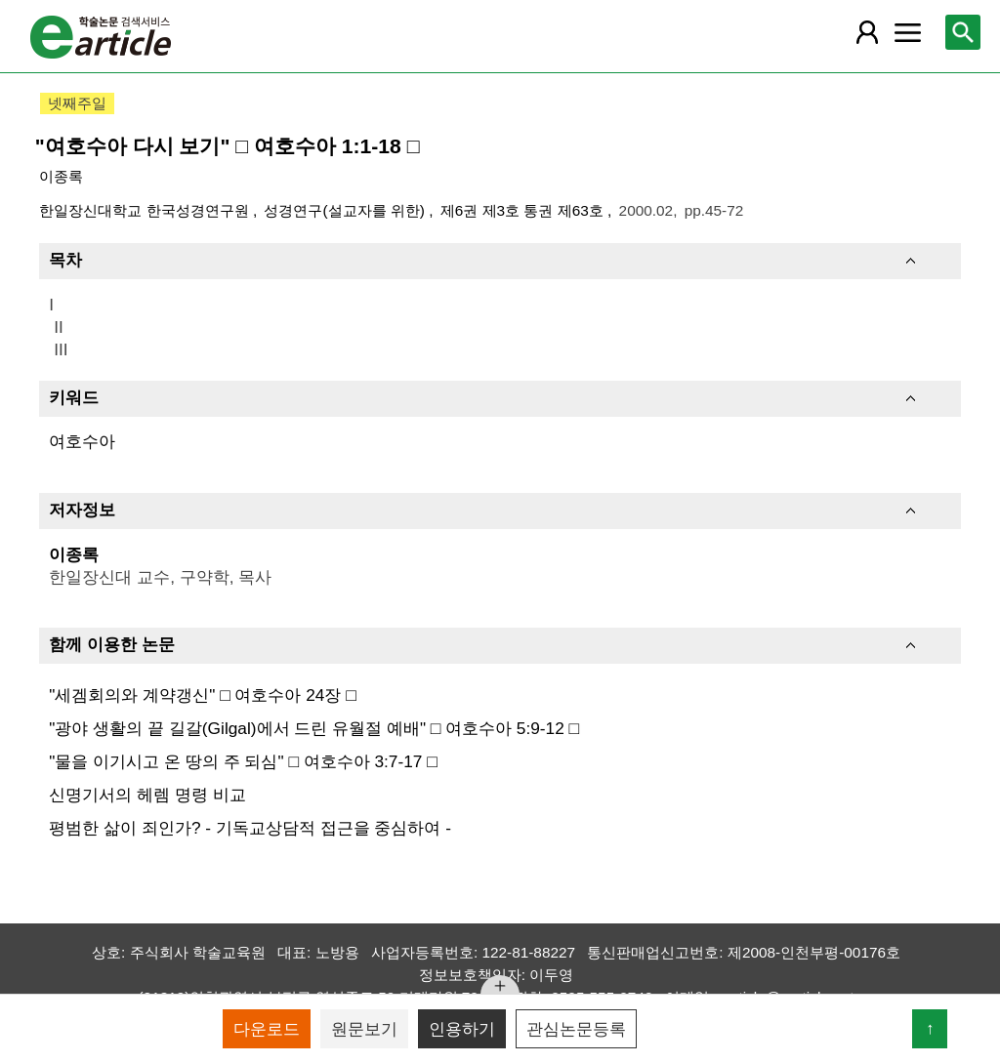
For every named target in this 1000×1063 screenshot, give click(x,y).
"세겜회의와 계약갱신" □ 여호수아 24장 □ (202, 695)
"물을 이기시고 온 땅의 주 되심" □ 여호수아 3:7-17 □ (243, 761)
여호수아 (82, 441)
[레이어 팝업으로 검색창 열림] (962, 32)
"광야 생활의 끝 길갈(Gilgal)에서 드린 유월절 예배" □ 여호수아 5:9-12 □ (314, 728)
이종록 (61, 176)
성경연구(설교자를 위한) (346, 210)
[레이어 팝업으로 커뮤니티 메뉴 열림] (907, 32)
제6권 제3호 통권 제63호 (523, 210)
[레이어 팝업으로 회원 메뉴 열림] (867, 32)
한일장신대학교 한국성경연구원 (146, 210)
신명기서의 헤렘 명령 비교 (147, 794)
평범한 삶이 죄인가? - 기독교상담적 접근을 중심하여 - (250, 828)
